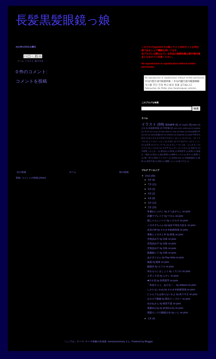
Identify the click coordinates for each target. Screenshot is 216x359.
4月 (150, 198)
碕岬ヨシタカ (177, 154)
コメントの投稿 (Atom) (34, 177)
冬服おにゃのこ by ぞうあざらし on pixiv (168, 211)
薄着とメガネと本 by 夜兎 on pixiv (165, 234)
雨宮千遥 (151, 161)
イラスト (29, 61)
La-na (155, 131)
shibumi (170, 135)
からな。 (189, 138)
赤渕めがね (177, 158)
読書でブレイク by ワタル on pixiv (165, 216)
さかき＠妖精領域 (150, 128)
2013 (148, 175)
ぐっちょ (160, 141)
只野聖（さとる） (149, 151)
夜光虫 (164, 151)
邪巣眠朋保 (190, 158)
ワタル (184, 148)
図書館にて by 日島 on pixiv (161, 252)
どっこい (196, 141)
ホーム (72, 172)
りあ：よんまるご (189, 145)
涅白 (155, 154)
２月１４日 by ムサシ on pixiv (162, 275)
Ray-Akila (165, 131)
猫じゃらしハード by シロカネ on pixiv (167, 220)
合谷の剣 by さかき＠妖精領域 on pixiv (167, 229)
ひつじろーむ (160, 145)
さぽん (170, 141)
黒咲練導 (170, 124)
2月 (150, 207)
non (145, 135)
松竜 (191, 151)
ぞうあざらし (183, 141)
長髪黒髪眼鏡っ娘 (63, 20)
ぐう (151, 141)
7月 (150, 184)
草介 (188, 154)
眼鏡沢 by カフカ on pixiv (160, 266)
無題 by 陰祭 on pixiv (158, 262)
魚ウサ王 (39, 61)
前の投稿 (124, 172)
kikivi (194, 125)
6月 (150, 189)
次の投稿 (21, 172)
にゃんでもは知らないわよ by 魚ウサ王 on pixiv (172, 294)
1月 (150, 318)
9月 (150, 179)
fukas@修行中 (194, 131)
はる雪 (147, 145)
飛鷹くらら (170, 161)
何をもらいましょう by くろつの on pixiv (168, 271)
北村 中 (194, 148)
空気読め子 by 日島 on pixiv (161, 239)
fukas (182, 131)
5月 (150, 193)
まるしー (173, 145)
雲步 (160, 161)
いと (180, 138)
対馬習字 (182, 151)
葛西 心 (197, 154)
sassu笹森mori (157, 135)
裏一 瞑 (147, 158)
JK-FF (146, 131)
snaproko (181, 135)
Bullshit (197, 128)
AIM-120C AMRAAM (182, 128)
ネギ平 (165, 148)
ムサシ (175, 148)
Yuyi (174, 131)
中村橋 (166, 128)
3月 (150, 202)
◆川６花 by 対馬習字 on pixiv (162, 280)
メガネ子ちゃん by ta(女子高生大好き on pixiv (171, 225)
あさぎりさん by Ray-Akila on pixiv (165, 257)
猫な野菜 (164, 154)
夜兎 (172, 151)
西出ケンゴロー (161, 158)
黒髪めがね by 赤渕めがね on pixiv (165, 308)
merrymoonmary (116, 341)
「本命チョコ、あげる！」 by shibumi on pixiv (171, 285)
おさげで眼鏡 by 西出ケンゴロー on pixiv (168, 298)
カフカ (144, 148)
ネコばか (183, 124)
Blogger (149, 341)
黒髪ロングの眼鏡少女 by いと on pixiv (167, 312)
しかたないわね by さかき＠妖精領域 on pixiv (171, 289)
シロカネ (155, 148)
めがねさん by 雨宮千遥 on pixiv (164, 303)
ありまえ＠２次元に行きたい (161, 138)
